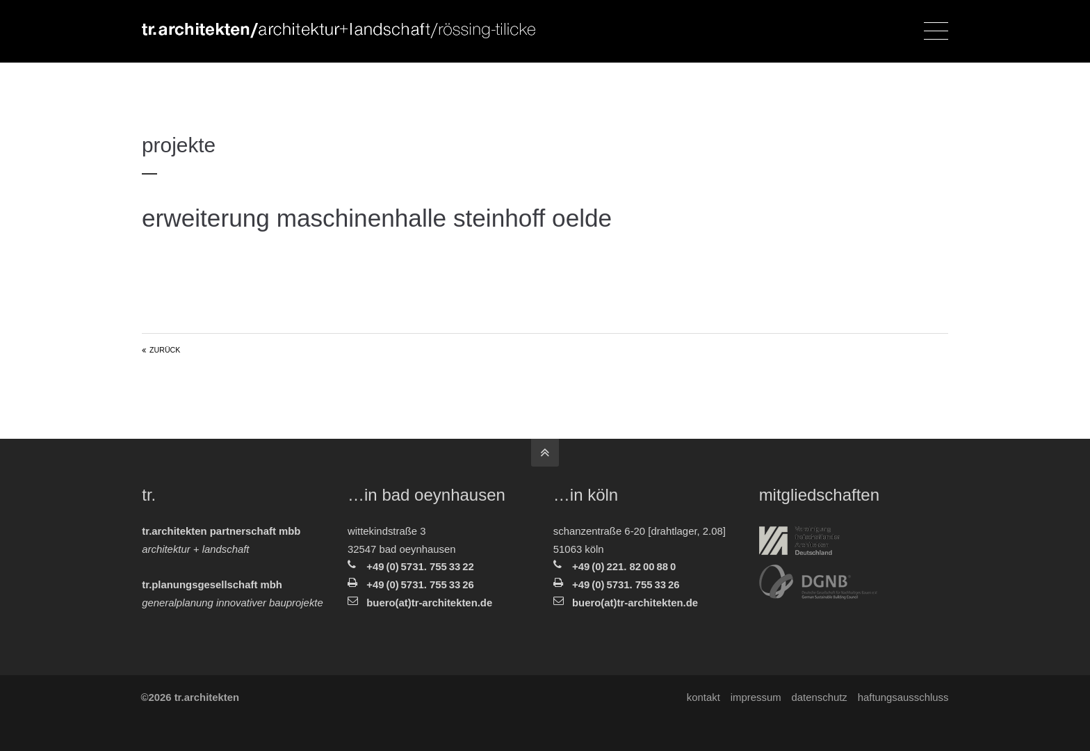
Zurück (164, 350)
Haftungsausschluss (902, 697)
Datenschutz (819, 697)
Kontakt (702, 697)
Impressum (755, 697)
